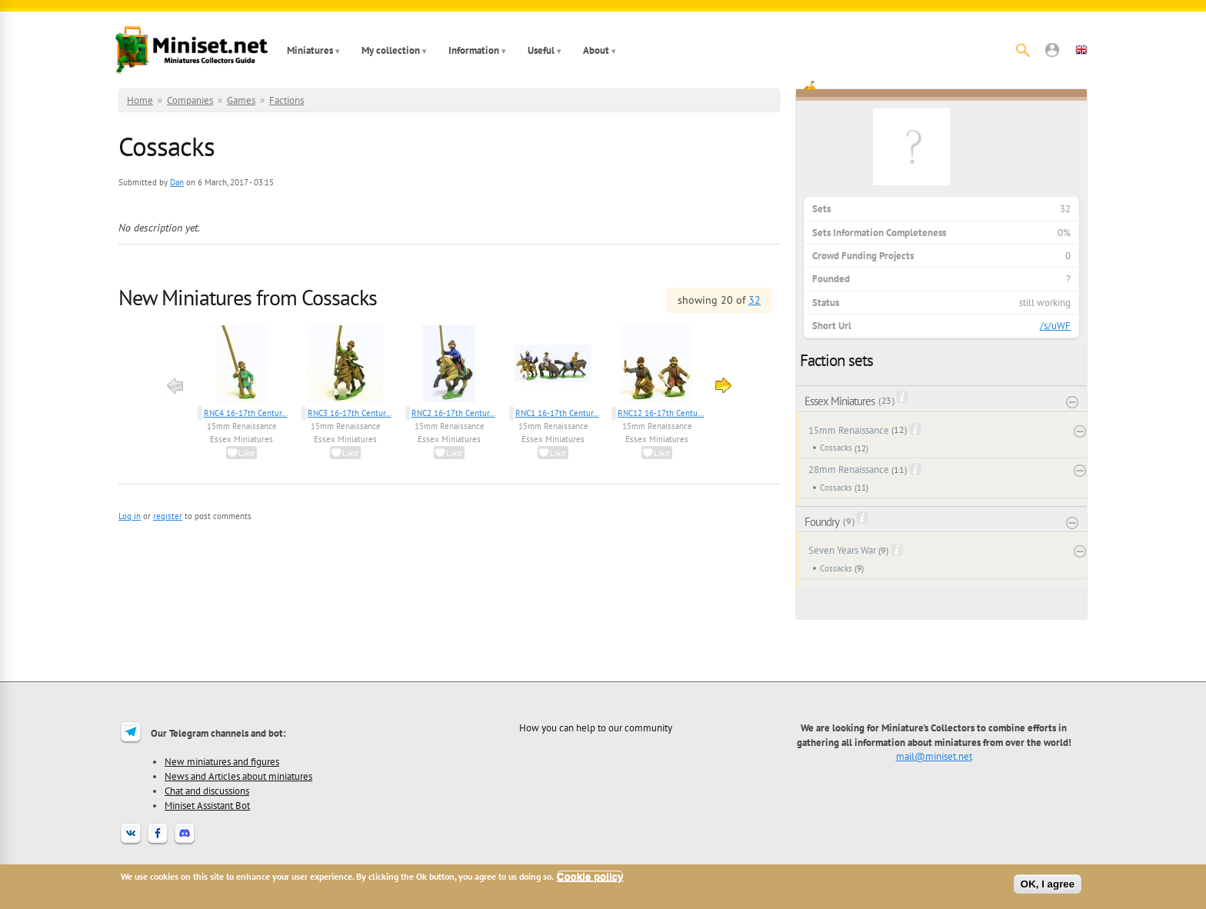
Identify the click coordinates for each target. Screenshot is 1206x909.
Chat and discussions (207, 790)
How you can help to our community (595, 727)
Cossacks (836, 447)
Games (241, 100)
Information (473, 50)
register (167, 516)
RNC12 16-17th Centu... (661, 413)
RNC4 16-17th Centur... (246, 413)
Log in (129, 516)
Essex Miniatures (241, 439)
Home (140, 100)
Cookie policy (590, 876)
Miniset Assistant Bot (207, 805)
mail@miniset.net (934, 756)
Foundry (822, 521)
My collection (390, 50)
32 (754, 300)
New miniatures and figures (222, 761)
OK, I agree (1047, 884)
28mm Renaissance (848, 469)
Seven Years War (842, 550)
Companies (190, 100)
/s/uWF (1055, 325)
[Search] (1023, 50)
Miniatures (310, 50)
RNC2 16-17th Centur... (453, 413)
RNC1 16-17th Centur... (557, 413)
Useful (541, 50)
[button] (1052, 50)
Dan (177, 182)
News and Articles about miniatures (238, 776)
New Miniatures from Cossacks (247, 297)
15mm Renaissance (242, 426)
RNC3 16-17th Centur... (349, 413)
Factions (286, 100)
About (596, 50)
